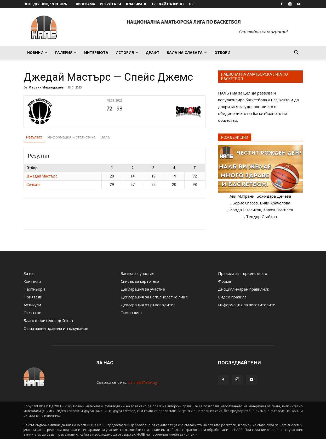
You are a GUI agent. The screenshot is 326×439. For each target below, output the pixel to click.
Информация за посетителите (246, 304)
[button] (296, 52)
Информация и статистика (71, 137)
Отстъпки (33, 312)
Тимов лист (131, 312)
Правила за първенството (242, 273)
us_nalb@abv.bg (142, 382)
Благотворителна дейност (48, 320)
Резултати (110, 4)
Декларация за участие (143, 289)
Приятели (33, 296)
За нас (29, 273)
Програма (85, 4)
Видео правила (232, 296)
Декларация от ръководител (148, 304)
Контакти (32, 281)
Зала (105, 137)
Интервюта (96, 52)
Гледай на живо (168, 4)
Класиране (136, 4)
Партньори (34, 289)
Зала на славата (187, 52)
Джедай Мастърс (41, 176)
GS (191, 4)
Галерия (66, 52)
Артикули (32, 304)
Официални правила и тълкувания (56, 328)
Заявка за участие (138, 273)
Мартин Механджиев (46, 87)
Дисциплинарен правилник (243, 289)
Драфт (152, 52)
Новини (37, 52)
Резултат (34, 137)
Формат (225, 281)
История (127, 52)
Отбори (222, 52)
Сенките (33, 184)
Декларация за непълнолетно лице (154, 296)
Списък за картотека (140, 281)
